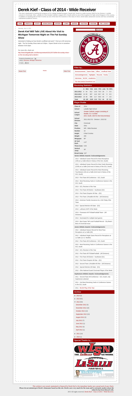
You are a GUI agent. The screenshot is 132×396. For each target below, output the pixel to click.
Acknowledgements (81, 75)
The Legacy (104, 23)
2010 (78, 337)
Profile (29, 23)
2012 (78, 302)
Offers (57, 23)
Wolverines (38, 60)
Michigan (32, 60)
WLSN (85, 78)
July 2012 (79, 320)
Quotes (74, 23)
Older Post (67, 71)
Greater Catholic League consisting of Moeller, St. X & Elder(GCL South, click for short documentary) (97, 114)
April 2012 (79, 330)
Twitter (84, 23)
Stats (37, 23)
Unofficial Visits (106, 71)
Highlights (47, 23)
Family (106, 75)
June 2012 (79, 323)
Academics (91, 78)
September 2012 (81, 314)
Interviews (26, 60)
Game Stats (90, 71)
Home (20, 23)
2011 (78, 333)
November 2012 (81, 308)
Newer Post (22, 71)
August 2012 (80, 317)
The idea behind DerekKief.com (85, 81)
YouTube (93, 23)
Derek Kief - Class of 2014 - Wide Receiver (57, 9)
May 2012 (79, 327)
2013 (78, 299)
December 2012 (81, 305)
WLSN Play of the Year (87, 288)
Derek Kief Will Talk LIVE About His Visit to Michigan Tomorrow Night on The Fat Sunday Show (42, 34)
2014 (78, 295)
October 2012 (80, 311)
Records (99, 75)
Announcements (80, 71)
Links (66, 23)
